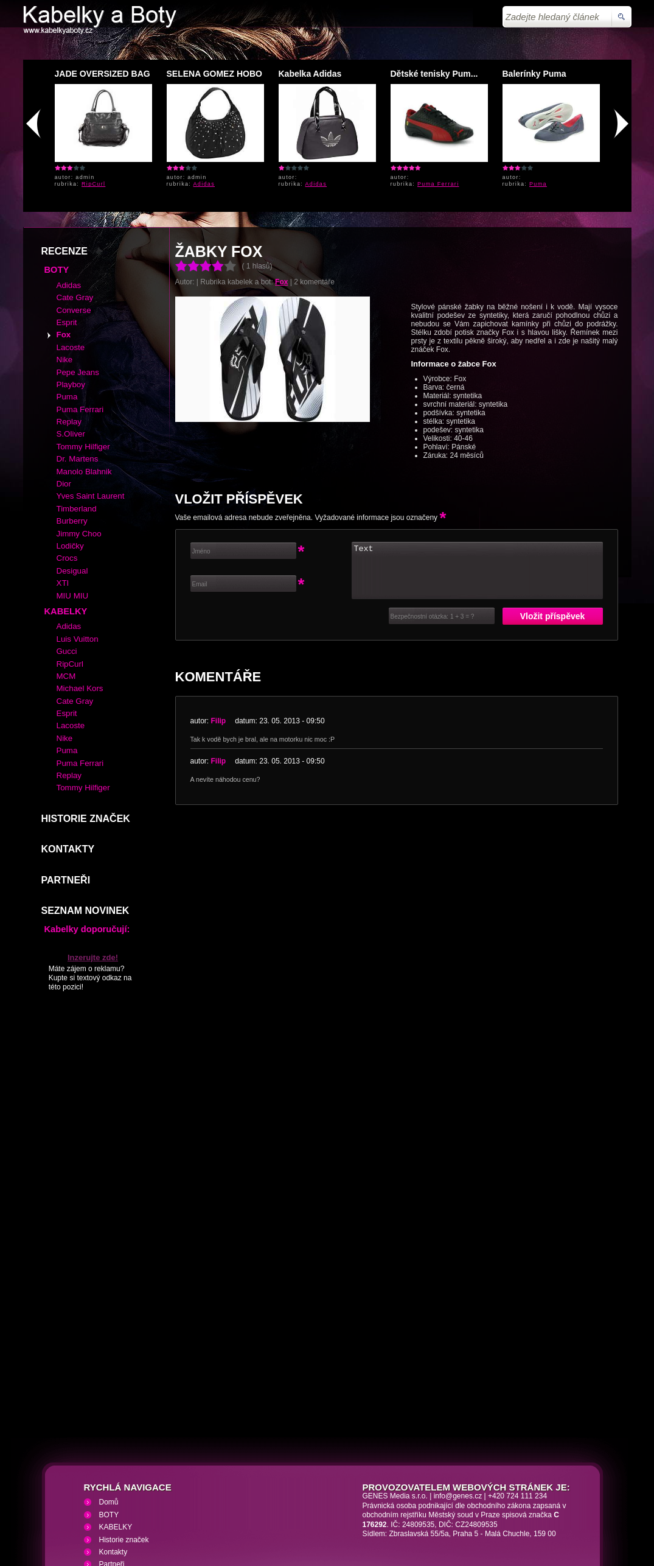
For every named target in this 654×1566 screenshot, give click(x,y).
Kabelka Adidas (310, 74)
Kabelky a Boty (131, 1493)
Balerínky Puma (534, 74)
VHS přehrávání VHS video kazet (234, 1493)
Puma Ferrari (438, 184)
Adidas (204, 184)
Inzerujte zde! (93, 869)
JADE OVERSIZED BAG (102, 74)
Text (477, 482)
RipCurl (93, 184)
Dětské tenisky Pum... (434, 74)
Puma (538, 184)
